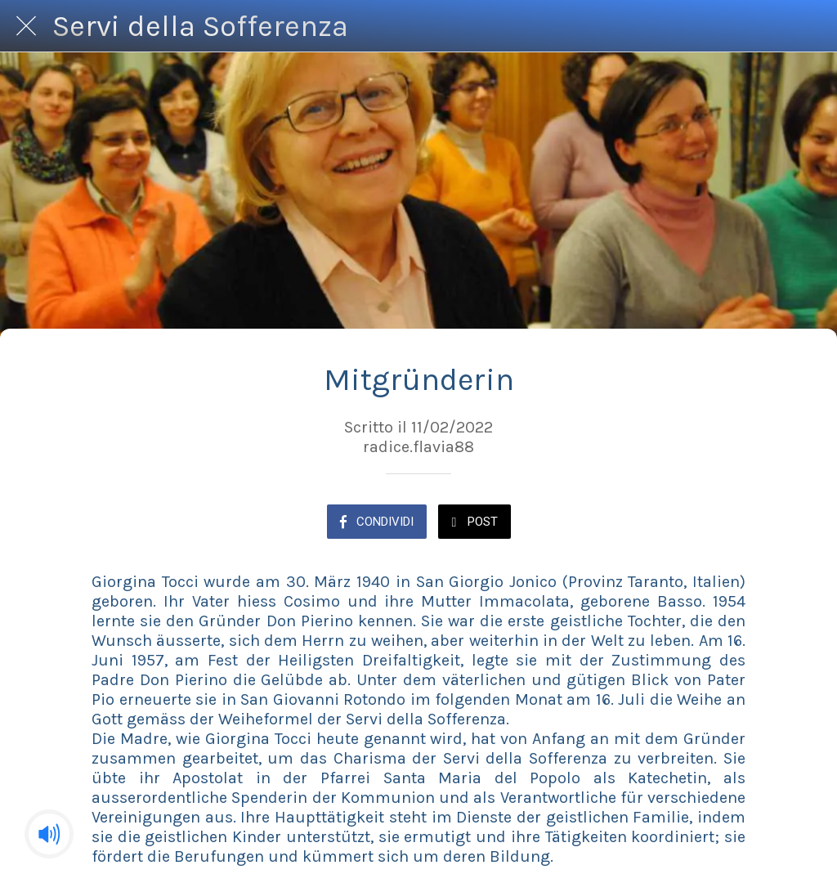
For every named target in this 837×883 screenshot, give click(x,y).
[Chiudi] (26, 26)
